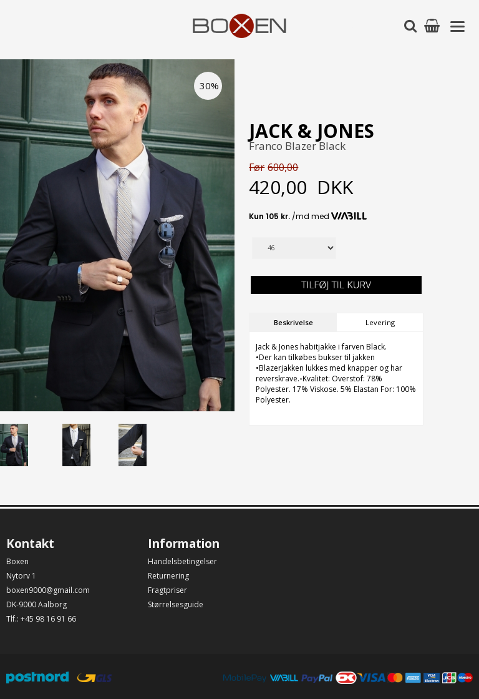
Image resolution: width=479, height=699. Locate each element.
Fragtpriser (167, 590)
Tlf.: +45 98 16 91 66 (41, 618)
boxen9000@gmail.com (48, 590)
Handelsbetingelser (182, 561)
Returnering (168, 575)
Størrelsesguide (175, 604)
